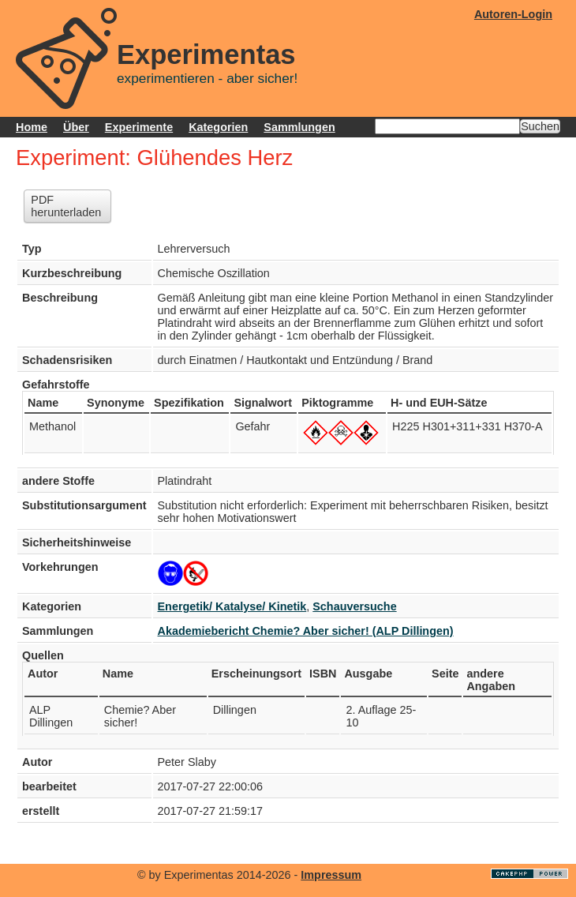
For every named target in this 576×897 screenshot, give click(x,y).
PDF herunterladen (66, 206)
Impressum (331, 875)
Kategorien (218, 127)
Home (31, 127)
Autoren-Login (513, 14)
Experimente (139, 127)
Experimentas (206, 54)
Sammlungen (299, 127)
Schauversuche (354, 606)
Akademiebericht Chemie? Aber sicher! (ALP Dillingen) (306, 631)
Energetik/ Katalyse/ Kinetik (232, 606)
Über (76, 127)
